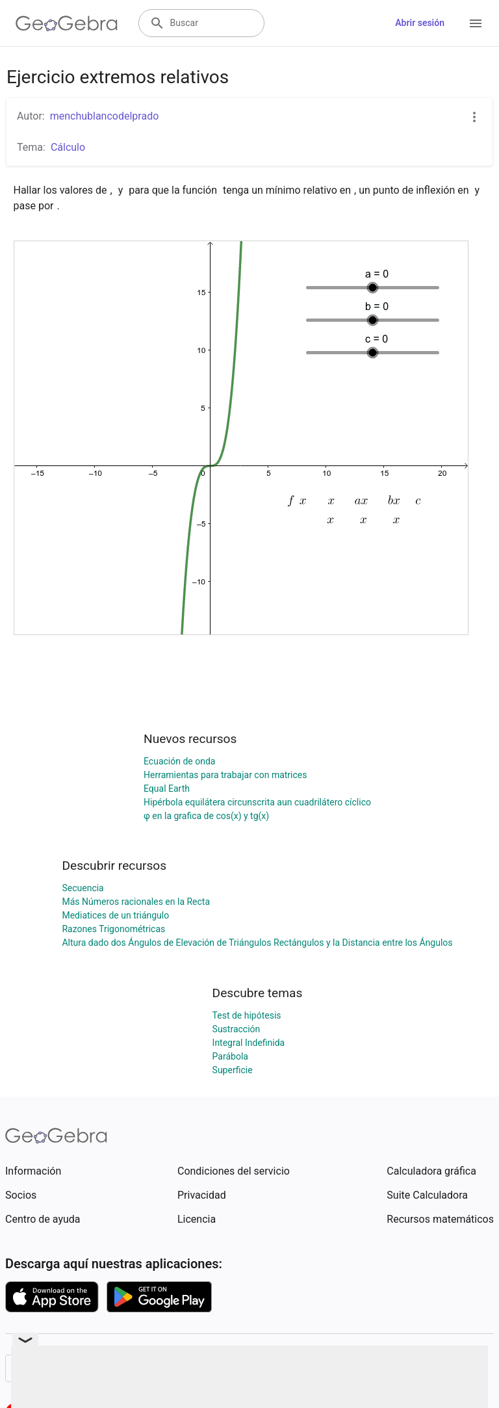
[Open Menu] (475, 23)
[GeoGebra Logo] (67, 23)
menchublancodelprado (104, 116)
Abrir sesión (419, 23)
